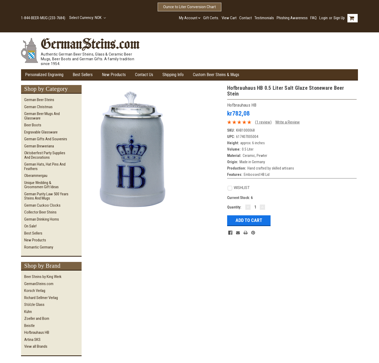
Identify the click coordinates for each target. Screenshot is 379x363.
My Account (190, 18)
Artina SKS (32, 339)
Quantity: (234, 207)
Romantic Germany (38, 247)
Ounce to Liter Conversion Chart (189, 7)
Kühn (28, 311)
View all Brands (35, 346)
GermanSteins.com (38, 283)
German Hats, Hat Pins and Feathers (45, 166)
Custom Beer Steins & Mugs (216, 74)
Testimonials (264, 18)
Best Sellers (83, 74)
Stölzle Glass (34, 304)
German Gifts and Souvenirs (45, 139)
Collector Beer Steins (40, 212)
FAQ (313, 18)
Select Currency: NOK (87, 17)
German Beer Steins (39, 99)
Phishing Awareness (292, 18)
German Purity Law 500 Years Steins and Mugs (46, 196)
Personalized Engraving (44, 74)
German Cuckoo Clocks (42, 205)
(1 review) (263, 122)
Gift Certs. (211, 18)
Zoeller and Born (36, 318)
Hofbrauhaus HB (36, 332)
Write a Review (287, 122)
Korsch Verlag (34, 290)
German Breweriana (39, 146)
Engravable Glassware (41, 132)
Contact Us (144, 74)
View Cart (229, 18)
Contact (245, 18)
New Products (114, 74)
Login (323, 18)
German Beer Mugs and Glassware (42, 116)
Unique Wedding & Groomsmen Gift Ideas (41, 185)
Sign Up (339, 18)
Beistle (29, 325)
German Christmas (38, 107)
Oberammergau (35, 175)
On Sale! (30, 226)
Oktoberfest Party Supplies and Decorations (44, 155)
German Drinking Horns (41, 219)
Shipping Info (173, 74)
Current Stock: (240, 198)
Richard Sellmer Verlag (41, 297)
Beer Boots (32, 125)
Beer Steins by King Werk (43, 276)
